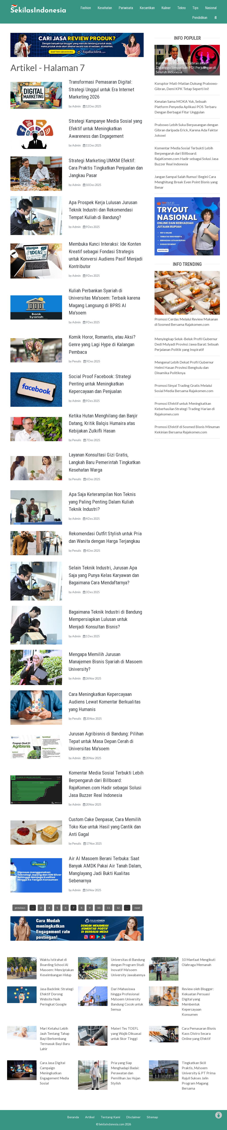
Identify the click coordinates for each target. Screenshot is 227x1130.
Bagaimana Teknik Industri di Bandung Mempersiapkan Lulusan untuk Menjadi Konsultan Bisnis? (105, 619)
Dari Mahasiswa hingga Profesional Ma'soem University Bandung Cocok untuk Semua (127, 999)
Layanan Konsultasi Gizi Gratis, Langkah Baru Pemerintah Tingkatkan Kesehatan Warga (104, 462)
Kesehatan (105, 8)
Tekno (181, 8)
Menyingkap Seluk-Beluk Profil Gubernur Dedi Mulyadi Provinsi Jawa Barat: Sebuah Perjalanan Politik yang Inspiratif (187, 344)
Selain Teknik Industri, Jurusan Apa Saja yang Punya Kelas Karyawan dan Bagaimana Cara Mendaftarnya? (104, 575)
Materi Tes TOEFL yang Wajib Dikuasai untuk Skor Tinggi (126, 1033)
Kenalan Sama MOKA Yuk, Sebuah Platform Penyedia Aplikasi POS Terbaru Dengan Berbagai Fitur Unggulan (185, 106)
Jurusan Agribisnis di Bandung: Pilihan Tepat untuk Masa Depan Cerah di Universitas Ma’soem (106, 741)
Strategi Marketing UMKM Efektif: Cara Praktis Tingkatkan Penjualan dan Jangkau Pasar (106, 168)
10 (98, 907)
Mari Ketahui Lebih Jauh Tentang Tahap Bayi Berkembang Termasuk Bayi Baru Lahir (55, 1038)
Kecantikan (147, 8)
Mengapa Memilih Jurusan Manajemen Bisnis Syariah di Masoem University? (105, 661)
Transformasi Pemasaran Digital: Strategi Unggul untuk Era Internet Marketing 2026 (101, 89)
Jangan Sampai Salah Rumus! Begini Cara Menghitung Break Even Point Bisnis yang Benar (186, 181)
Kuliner (166, 8)
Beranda (73, 1117)
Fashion (85, 8)
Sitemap (152, 1117)
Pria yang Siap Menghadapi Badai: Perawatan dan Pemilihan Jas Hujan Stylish (125, 1073)
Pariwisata (126, 8)
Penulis (76, 361)
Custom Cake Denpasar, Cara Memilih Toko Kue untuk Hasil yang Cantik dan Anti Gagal (105, 826)
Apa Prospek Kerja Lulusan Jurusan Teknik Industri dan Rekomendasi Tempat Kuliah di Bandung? (103, 210)
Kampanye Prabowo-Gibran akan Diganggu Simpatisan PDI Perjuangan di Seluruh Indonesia (186, 67)
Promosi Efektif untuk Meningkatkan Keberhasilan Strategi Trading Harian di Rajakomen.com (185, 408)
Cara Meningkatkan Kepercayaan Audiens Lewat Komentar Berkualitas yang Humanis (105, 701)
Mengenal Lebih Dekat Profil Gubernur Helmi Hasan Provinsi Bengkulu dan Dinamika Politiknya (184, 367)
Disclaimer (133, 1117)
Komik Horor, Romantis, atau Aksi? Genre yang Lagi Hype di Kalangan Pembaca (102, 344)
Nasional (211, 8)
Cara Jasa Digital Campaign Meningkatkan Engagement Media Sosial (54, 1073)
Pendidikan (199, 18)
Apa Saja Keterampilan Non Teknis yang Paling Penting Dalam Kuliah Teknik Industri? (102, 501)
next (137, 907)
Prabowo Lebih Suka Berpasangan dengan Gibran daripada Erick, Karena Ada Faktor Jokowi (186, 129)
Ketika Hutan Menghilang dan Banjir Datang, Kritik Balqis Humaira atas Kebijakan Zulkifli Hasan (103, 423)
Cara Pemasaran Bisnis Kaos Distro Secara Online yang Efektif (199, 1033)
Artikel (89, 1117)
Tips (195, 8)
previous (20, 907)
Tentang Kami (110, 1117)
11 (108, 907)
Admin (76, 106)
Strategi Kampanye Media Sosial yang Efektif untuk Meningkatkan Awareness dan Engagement (105, 128)
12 (118, 907)
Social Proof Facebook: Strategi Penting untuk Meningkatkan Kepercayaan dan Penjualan (100, 383)
